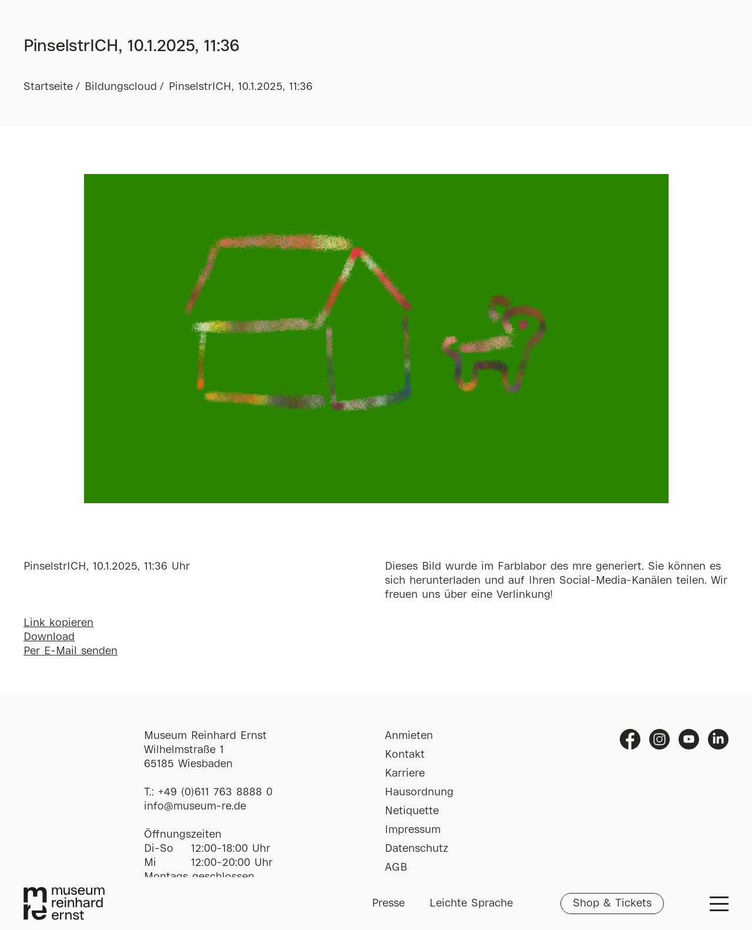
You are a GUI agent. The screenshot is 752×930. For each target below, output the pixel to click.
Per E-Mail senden (71, 651)
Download (49, 637)
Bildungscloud (121, 87)
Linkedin (718, 739)
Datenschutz (416, 849)
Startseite (48, 87)
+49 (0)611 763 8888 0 (215, 792)
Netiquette (412, 811)
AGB (396, 867)
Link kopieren (58, 623)
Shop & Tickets (612, 903)
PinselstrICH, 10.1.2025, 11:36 (241, 87)
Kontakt (405, 755)
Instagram (659, 739)
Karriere (405, 773)
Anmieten (409, 736)
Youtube (689, 739)
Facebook (630, 739)
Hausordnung (419, 792)
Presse (388, 903)
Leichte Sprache (471, 903)
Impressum (413, 830)
